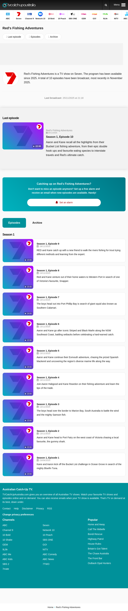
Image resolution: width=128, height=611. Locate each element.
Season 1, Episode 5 (48, 350)
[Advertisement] (64, 54)
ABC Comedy (50, 554)
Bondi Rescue (95, 534)
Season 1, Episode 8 (48, 270)
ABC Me (6, 554)
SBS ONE (48, 539)
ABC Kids (7, 559)
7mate (5, 569)
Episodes (14, 222)
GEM (5, 544)
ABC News (48, 559)
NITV (45, 549)
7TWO (46, 564)
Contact (6, 508)
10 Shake (7, 539)
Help (16, 508)
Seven (46, 525)
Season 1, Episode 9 (48, 243)
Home (51, 607)
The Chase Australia (98, 553)
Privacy (40, 508)
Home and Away (96, 524)
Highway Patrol (96, 539)
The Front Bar (95, 558)
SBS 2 (5, 564)
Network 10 (48, 530)
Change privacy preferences (18, 514)
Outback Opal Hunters (99, 563)
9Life (5, 549)
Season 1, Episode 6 (48, 324)
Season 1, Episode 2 (48, 431)
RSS (49, 508)
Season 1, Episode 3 (48, 404)
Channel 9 (7, 530)
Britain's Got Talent (97, 548)
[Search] (106, 5)
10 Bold (6, 535)
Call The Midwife (96, 529)
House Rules (94, 543)
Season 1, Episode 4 (48, 377)
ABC (4, 525)
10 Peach (47, 535)
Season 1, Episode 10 (59, 136)
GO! (45, 544)
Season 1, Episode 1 (48, 457)
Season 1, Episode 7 (48, 297)
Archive (37, 222)
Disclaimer (27, 508)
